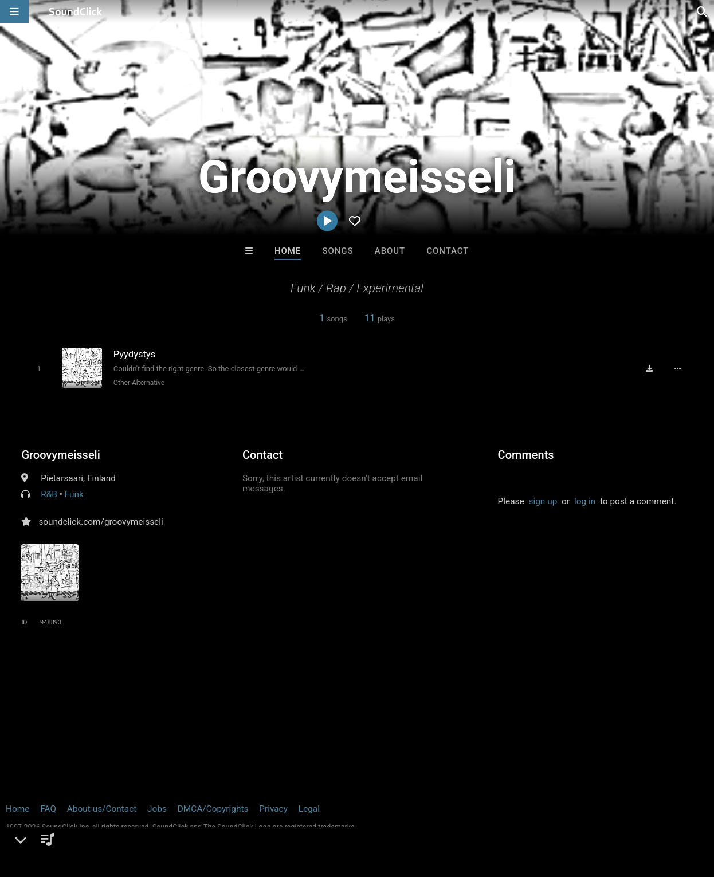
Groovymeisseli (60, 455)
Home (287, 251)
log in (584, 501)
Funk (74, 494)
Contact (447, 251)
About (390, 251)
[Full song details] (678, 369)
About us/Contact (101, 809)
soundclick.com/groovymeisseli (100, 522)
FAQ (48, 809)
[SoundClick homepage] (76, 11)
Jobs (157, 809)
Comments (526, 455)
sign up (543, 501)
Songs (338, 251)
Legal (309, 809)
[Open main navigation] (14, 11)
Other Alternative (138, 383)
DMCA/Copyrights (213, 809)
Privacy (273, 809)
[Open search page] (702, 11)
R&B (49, 494)
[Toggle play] (39, 368)
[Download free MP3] (650, 369)
